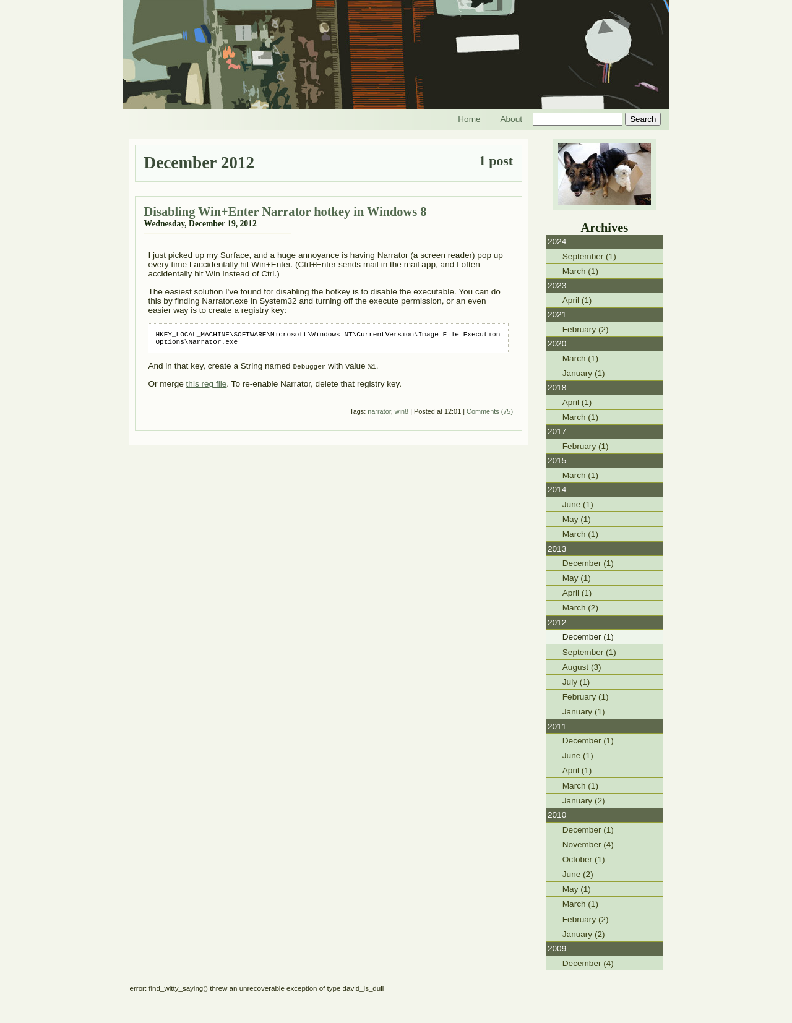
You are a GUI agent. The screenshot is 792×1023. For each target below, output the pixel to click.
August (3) (581, 667)
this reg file (206, 387)
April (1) (577, 300)
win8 (401, 415)
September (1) (589, 256)
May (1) (576, 519)
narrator (379, 415)
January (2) (583, 800)
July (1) (576, 682)
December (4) (588, 963)
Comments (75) (490, 415)
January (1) (583, 373)
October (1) (583, 859)
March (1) (580, 271)
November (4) (588, 844)
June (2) (577, 874)
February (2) (585, 329)
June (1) (577, 504)
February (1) (585, 446)
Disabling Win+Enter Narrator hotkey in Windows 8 (285, 211)
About (511, 119)
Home (469, 119)
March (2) (580, 607)
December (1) (588, 563)
